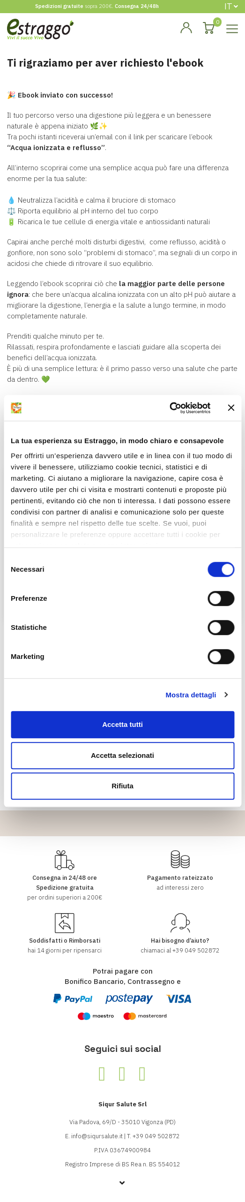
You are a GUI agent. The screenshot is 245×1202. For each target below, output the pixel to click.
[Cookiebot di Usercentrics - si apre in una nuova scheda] (169, 408)
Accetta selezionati (122, 755)
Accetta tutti (122, 724)
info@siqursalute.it (97, 1136)
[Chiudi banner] (231, 408)
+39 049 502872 (196, 950)
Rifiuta (122, 786)
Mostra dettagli (190, 695)
